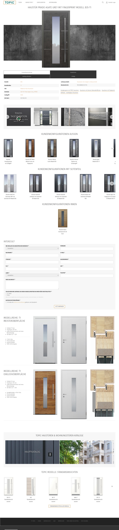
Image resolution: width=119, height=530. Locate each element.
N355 (22, 91)
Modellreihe (45, 72)
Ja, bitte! (8, 289)
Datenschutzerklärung (13, 296)
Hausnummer (64, 255)
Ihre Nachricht (10, 275)
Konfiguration (41, 2)
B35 (21, 78)
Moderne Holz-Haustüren (27, 84)
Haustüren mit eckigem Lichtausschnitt (87, 78)
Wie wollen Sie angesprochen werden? (17, 242)
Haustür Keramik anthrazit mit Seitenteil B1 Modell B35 (35, 192)
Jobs (92, 93)
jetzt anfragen (59, 302)
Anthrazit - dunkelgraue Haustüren (69, 88)
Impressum (61, 517)
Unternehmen (53, 2)
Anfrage (101, 72)
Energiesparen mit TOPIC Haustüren (70, 86)
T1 (21, 81)
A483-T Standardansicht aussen (76, 495)
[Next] (112, 113)
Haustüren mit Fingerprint (108, 86)
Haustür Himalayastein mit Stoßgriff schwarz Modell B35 (8, 159)
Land (7, 269)
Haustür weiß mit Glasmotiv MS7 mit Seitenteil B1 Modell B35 (10, 192)
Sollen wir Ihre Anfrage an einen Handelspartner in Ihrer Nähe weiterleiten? (29, 287)
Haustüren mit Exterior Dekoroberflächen (90, 86)
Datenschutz (47, 517)
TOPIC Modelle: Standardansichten (59, 467)
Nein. (8, 291)
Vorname (63, 242)
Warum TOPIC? (30, 2)
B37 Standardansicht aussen (31, 495)
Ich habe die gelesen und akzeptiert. (21, 298)
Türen (20, 2)
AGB (54, 517)
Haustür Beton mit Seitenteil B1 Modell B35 (86, 192)
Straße (8, 255)
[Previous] (7, 113)
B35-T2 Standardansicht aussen (8, 495)
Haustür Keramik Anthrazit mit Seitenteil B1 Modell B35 (61, 192)
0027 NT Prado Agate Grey (27, 88)
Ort (61, 262)
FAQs (97, 93)
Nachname (9, 248)
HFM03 (35, 88)
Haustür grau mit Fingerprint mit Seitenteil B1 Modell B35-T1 (110, 192)
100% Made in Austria (72, 517)
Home (39, 517)
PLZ (7, 262)
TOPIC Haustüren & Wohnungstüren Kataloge (59, 431)
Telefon (63, 269)
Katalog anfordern (73, 72)
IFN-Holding (84, 517)
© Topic (33, 517)
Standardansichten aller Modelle (59, 502)
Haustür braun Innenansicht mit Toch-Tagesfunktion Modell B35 (62, 229)
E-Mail (62, 248)
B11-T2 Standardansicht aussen (98, 495)
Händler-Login (112, 2)
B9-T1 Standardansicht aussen (53, 495)
